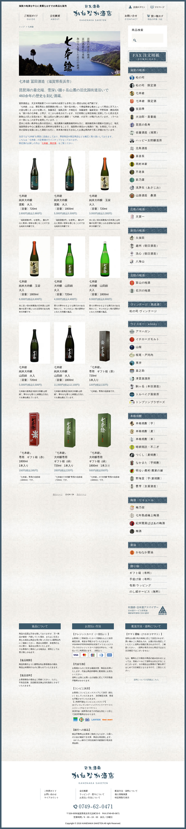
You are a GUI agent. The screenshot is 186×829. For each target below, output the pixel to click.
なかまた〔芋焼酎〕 (146, 463)
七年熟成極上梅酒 (144, 515)
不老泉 (137, 172)
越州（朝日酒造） (144, 246)
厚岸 (136, 363)
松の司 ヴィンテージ (143, 311)
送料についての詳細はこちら (146, 680)
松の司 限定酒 (143, 85)
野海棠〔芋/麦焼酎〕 (146, 478)
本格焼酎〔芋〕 (143, 423)
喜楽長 (137, 156)
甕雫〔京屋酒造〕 (144, 486)
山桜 (136, 347)
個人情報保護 (121, 794)
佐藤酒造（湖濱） (144, 132)
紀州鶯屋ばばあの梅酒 (147, 523)
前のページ (57, 494)
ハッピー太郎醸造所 (146, 140)
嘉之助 (137, 371)
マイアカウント (51, 797)
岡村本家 (138, 164)
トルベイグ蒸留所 (144, 394)
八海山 (137, 261)
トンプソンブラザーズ (147, 402)
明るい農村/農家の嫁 (146, 470)
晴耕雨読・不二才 (144, 447)
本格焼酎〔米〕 (143, 439)
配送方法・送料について (126, 791)
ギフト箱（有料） (141, 572)
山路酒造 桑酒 (143, 195)
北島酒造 (138, 148)
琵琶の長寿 (140, 125)
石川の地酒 (140, 290)
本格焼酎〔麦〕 (143, 431)
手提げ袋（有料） (141, 579)
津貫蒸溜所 (140, 378)
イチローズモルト (144, 339)
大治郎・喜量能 (143, 117)
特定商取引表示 (122, 797)
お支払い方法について (90, 797)
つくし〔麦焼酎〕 (144, 455)
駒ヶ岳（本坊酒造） (146, 386)
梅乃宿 (137, 507)
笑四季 (137, 109)
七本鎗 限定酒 (143, 101)
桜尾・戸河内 (141, 355)
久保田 (137, 238)
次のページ (81, 494)
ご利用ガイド (50, 791)
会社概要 (84, 791)
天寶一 (137, 217)
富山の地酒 (140, 283)
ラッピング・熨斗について (92, 794)
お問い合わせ (50, 794)
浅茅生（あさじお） (146, 187)
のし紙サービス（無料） (146, 591)
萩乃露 (137, 180)
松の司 (137, 77)
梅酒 (136, 531)
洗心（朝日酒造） (144, 254)
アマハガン (140, 331)
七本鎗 (31, 27)
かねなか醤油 (141, 552)
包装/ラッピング (140, 585)
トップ (22, 27)
